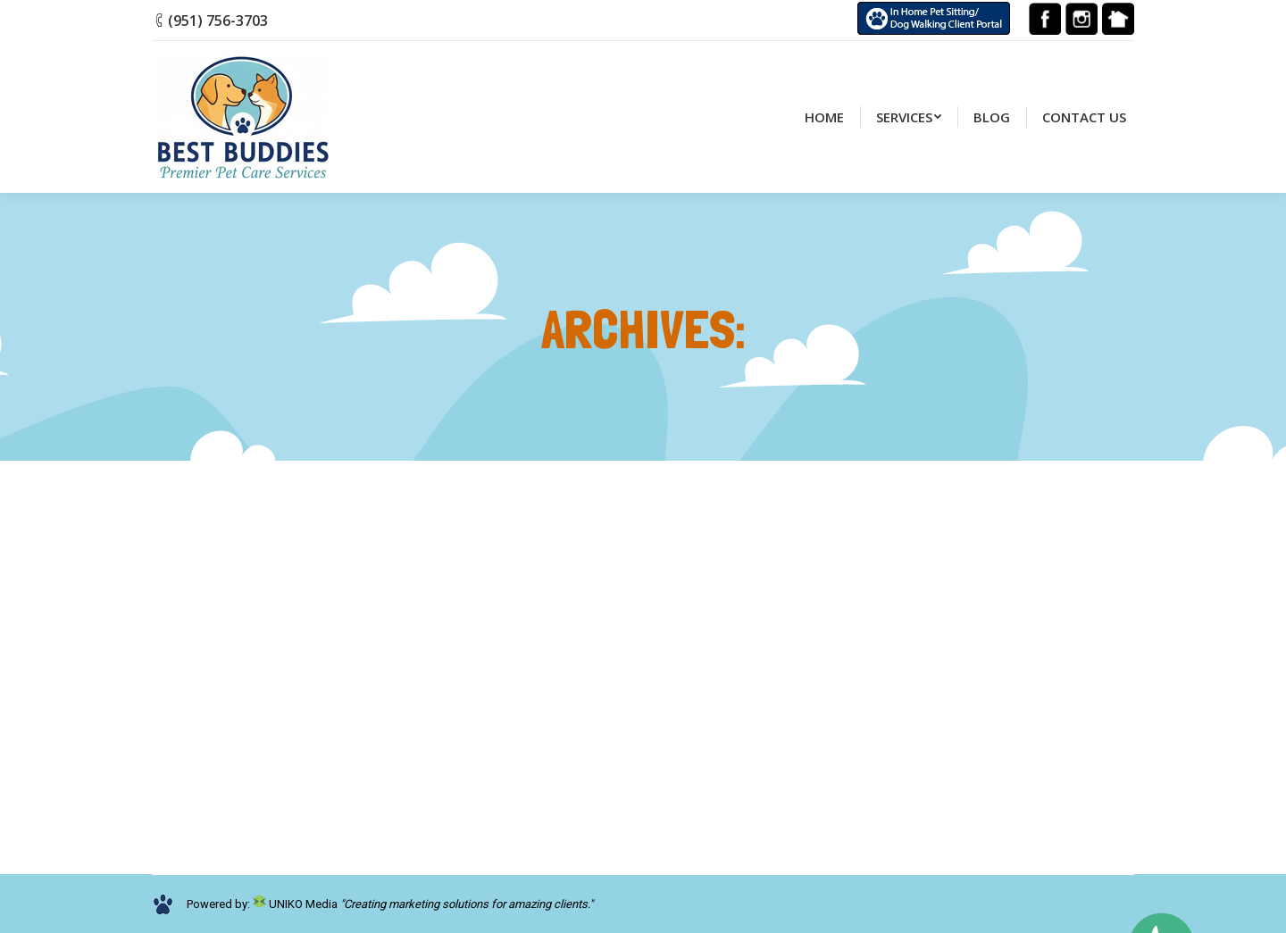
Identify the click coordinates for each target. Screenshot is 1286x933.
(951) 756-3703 (218, 20)
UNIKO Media (295, 904)
